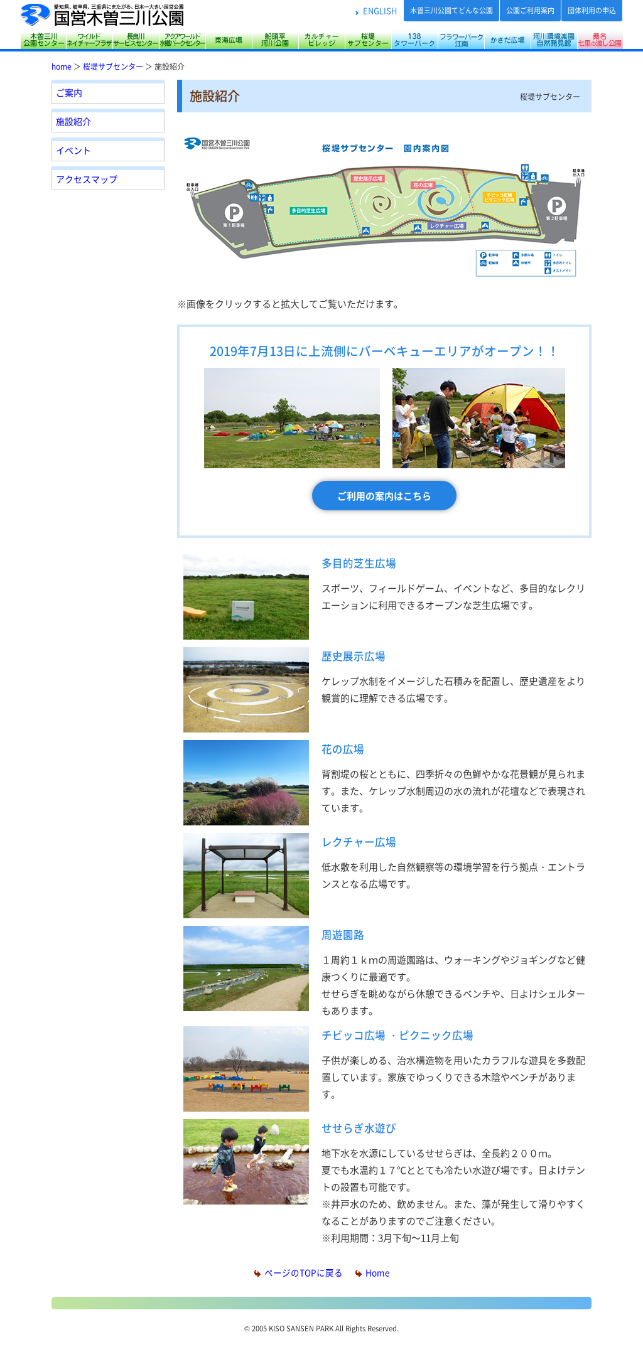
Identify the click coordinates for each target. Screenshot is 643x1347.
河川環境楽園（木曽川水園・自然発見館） (554, 39)
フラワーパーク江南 (461, 39)
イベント (73, 150)
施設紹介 (73, 121)
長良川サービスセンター (135, 39)
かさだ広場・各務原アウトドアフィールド (507, 39)
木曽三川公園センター (43, 39)
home (61, 66)
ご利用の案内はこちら (384, 495)
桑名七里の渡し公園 (600, 39)
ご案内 (69, 92)
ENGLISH (380, 10)
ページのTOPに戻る (298, 1272)
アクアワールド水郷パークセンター (182, 39)
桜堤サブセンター (368, 39)
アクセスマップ (86, 179)
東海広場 (228, 39)
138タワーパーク (414, 39)
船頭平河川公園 (275, 39)
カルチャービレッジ (321, 39)
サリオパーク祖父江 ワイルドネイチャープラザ (89, 39)
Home (372, 1272)
